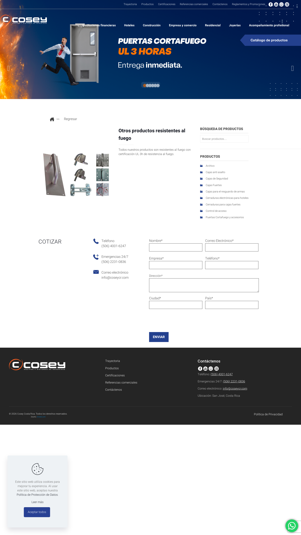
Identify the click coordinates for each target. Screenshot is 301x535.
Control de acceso (216, 211)
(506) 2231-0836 (234, 381)
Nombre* (175, 244)
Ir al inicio (52, 119)
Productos (112, 368)
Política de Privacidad (268, 414)
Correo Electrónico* (231, 244)
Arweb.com (41, 417)
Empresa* (175, 262)
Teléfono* (231, 262)
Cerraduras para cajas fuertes (223, 205)
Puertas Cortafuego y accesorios (225, 217)
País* (231, 302)
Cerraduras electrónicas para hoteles (227, 198)
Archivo (210, 166)
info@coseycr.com (115, 277)
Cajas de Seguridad (217, 179)
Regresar (70, 119)
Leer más (38, 502)
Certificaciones (115, 375)
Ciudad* (175, 302)
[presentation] (177, 328)
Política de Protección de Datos (37, 495)
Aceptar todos (37, 512)
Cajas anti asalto (215, 172)
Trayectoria (112, 361)
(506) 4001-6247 (222, 374)
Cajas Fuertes (214, 185)
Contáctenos (113, 390)
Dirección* (204, 283)
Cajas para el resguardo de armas (225, 192)
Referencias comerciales (121, 383)
